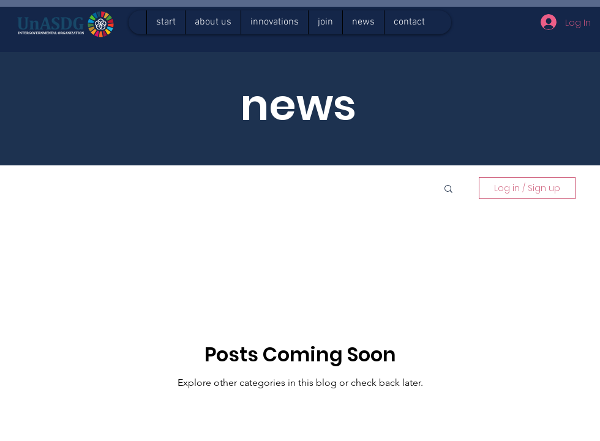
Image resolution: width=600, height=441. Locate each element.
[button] (448, 189)
